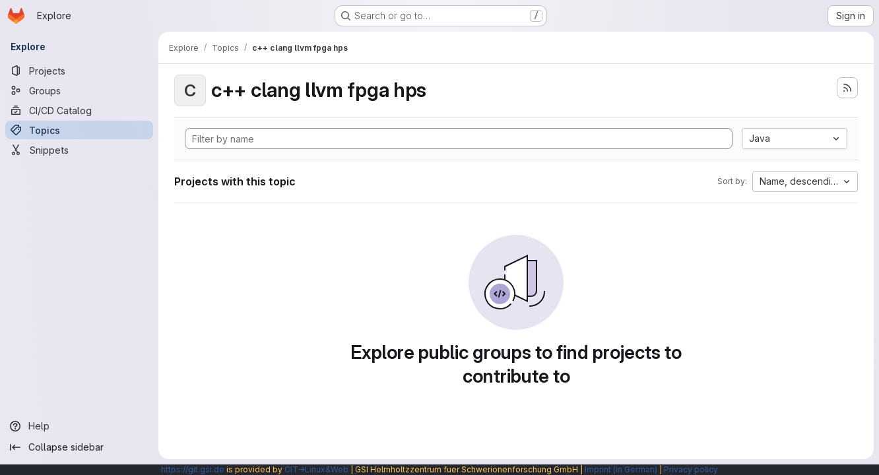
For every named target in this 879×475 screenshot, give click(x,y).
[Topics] (79, 130)
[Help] (79, 426)
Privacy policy (691, 469)
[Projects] (79, 70)
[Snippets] (79, 150)
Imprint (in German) (621, 469)
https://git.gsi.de (192, 469)
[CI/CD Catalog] (79, 110)
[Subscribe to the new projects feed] (847, 87)
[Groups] (79, 90)
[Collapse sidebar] (79, 447)
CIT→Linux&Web (316, 469)
